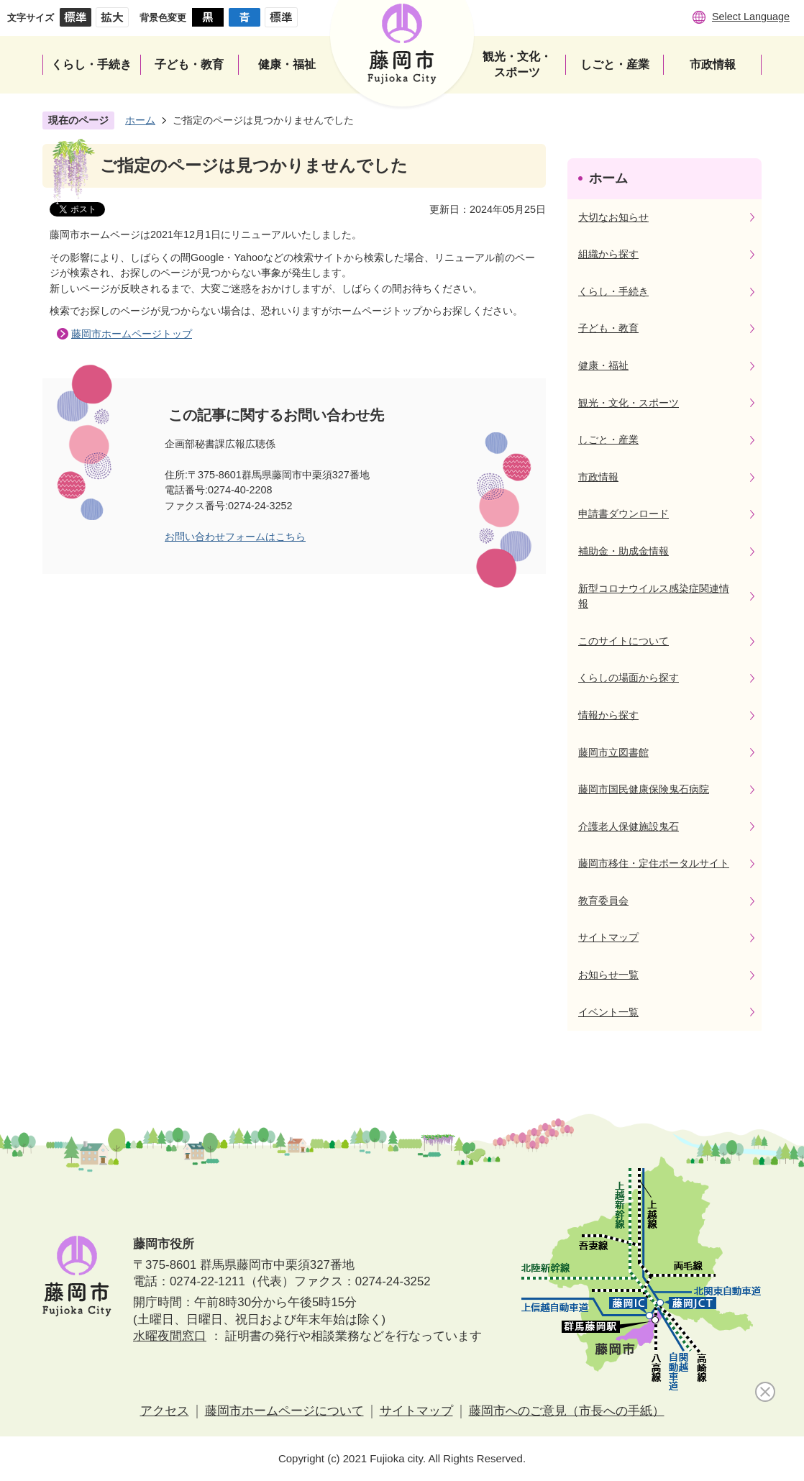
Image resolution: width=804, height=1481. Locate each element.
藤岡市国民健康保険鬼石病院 (643, 789)
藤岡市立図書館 (613, 752)
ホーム (140, 120)
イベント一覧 (608, 1012)
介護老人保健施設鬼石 (628, 826)
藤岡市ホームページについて (284, 1411)
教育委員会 (603, 900)
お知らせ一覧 (608, 974)
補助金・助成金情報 (623, 551)
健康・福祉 (603, 365)
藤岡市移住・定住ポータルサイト (653, 863)
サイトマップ (608, 937)
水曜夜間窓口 (169, 1336)
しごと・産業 (608, 439)
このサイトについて (623, 641)
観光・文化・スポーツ (628, 403)
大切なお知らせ (613, 217)
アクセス (164, 1411)
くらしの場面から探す (628, 677)
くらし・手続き (613, 291)
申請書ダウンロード (623, 513)
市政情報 (598, 477)
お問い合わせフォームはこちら (235, 536)
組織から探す (608, 254)
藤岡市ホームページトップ (131, 334)
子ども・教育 (608, 328)
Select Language (751, 16)
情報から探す (608, 715)
